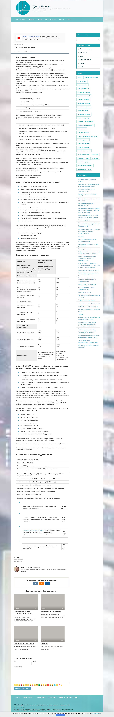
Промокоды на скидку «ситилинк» (88, 270)
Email (34, 661)
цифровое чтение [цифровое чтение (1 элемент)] (83, 158)
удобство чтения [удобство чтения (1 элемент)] (83, 154)
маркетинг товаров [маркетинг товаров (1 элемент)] (84, 114)
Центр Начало (41, 6)
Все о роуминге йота (84, 249)
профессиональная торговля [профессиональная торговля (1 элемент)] (87, 136)
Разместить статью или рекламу (68, 697)
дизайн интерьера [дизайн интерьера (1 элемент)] (84, 92)
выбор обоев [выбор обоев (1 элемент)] (82, 81)
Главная (17, 697)
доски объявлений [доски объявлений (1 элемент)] (84, 96)
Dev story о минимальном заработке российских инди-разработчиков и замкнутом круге (89, 224)
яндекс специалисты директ (31, 36)
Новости (61, 19)
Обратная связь (27, 697)
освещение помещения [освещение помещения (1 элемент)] (85, 125)
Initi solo (80, 236)
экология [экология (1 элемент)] (95, 158)
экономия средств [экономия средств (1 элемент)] (84, 162)
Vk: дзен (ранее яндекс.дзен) (86, 300)
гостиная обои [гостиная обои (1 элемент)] (82, 85)
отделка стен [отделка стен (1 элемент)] (82, 129)
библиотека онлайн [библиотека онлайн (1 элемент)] (91, 77)
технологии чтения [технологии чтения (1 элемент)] (84, 151)
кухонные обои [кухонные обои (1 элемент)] (83, 110)
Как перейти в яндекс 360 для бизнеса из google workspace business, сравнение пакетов (87, 324)
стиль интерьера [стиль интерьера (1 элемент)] (83, 147)
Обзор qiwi (44, 643)
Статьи (69, 19)
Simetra (80, 314)
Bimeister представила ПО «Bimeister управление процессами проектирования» (89, 231)
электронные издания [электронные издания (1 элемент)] (85, 165)
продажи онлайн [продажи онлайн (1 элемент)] (83, 132)
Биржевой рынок (50, 19)
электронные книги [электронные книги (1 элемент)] (84, 169)
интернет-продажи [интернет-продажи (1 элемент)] (84, 107)
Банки (40, 19)
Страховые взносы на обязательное (33, 530)
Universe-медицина (84, 220)
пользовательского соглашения (56, 710)
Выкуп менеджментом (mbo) (87, 284)
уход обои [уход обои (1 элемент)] (95, 154)
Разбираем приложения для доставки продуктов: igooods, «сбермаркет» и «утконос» (87, 330)
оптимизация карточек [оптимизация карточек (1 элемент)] (85, 121)
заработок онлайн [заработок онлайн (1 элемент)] (84, 103)
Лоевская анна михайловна (24, 643)
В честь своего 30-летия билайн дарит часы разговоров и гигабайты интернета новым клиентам (89, 265)
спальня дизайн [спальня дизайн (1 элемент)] (83, 140)
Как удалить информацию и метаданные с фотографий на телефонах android (87, 279)
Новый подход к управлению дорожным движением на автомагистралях (87, 258)
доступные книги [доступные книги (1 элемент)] (83, 99)
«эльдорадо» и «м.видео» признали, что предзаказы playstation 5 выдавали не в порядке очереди (89, 304)
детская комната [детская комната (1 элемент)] (83, 88)
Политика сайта (40, 697)
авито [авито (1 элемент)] (79, 77)
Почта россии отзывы (84, 292)
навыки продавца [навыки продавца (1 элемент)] (83, 118)
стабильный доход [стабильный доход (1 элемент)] (84, 143)
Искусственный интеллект (51, 612)
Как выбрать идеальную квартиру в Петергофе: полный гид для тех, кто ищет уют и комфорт (89, 210)
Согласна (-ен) (60, 715)
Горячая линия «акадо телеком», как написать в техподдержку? (23, 613)
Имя (15, 661)
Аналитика (32, 19)
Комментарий (18, 666)
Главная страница (20, 19)
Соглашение (51, 697)
